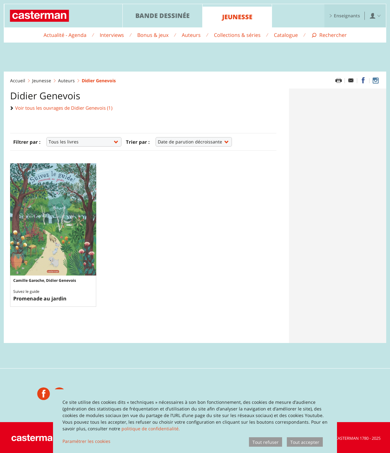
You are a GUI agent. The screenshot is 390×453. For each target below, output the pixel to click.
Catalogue (286, 35)
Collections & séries (237, 35)
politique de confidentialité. (150, 429)
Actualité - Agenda (65, 35)
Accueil (17, 81)
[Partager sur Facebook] (363, 80)
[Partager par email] (351, 80)
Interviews (112, 35)
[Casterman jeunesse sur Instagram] (375, 80)
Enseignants (344, 16)
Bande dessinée (162, 15)
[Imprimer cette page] (339, 80)
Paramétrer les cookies (86, 441)
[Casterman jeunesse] (43, 392)
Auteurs (191, 35)
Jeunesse (237, 17)
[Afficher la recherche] (329, 35)
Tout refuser (265, 442)
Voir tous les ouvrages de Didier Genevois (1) (61, 108)
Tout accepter (304, 442)
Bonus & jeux (152, 35)
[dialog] (195, 421)
